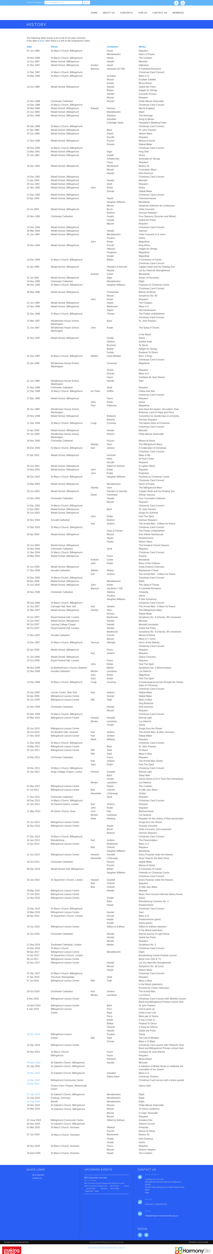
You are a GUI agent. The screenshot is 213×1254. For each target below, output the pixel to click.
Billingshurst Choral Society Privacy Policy (106, 1248)
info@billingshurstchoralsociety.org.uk (161, 1216)
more (97, 1191)
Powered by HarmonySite (198, 1242)
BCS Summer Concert (95, 1177)
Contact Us (37, 1178)
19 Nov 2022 (33, 1073)
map (147, 1192)
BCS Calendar (38, 1175)
